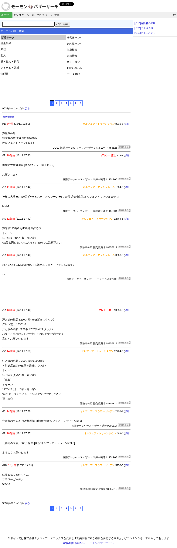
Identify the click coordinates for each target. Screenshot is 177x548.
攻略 (57, 15)
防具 (3, 55)
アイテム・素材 (10, 67)
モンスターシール (24, 15)
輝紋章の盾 (8, 117)
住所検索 (72, 49)
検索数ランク (75, 37)
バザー (6, 15)
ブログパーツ (44, 15)
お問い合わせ (75, 67)
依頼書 (5, 73)
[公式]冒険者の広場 (144, 23)
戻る (27, 108)
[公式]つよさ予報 (143, 28)
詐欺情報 (72, 55)
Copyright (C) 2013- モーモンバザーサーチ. (88, 542)
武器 (3, 49)
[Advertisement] (71, 88)
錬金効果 (6, 43)
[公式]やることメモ (144, 33)
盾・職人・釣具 (10, 61)
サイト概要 (73, 61)
